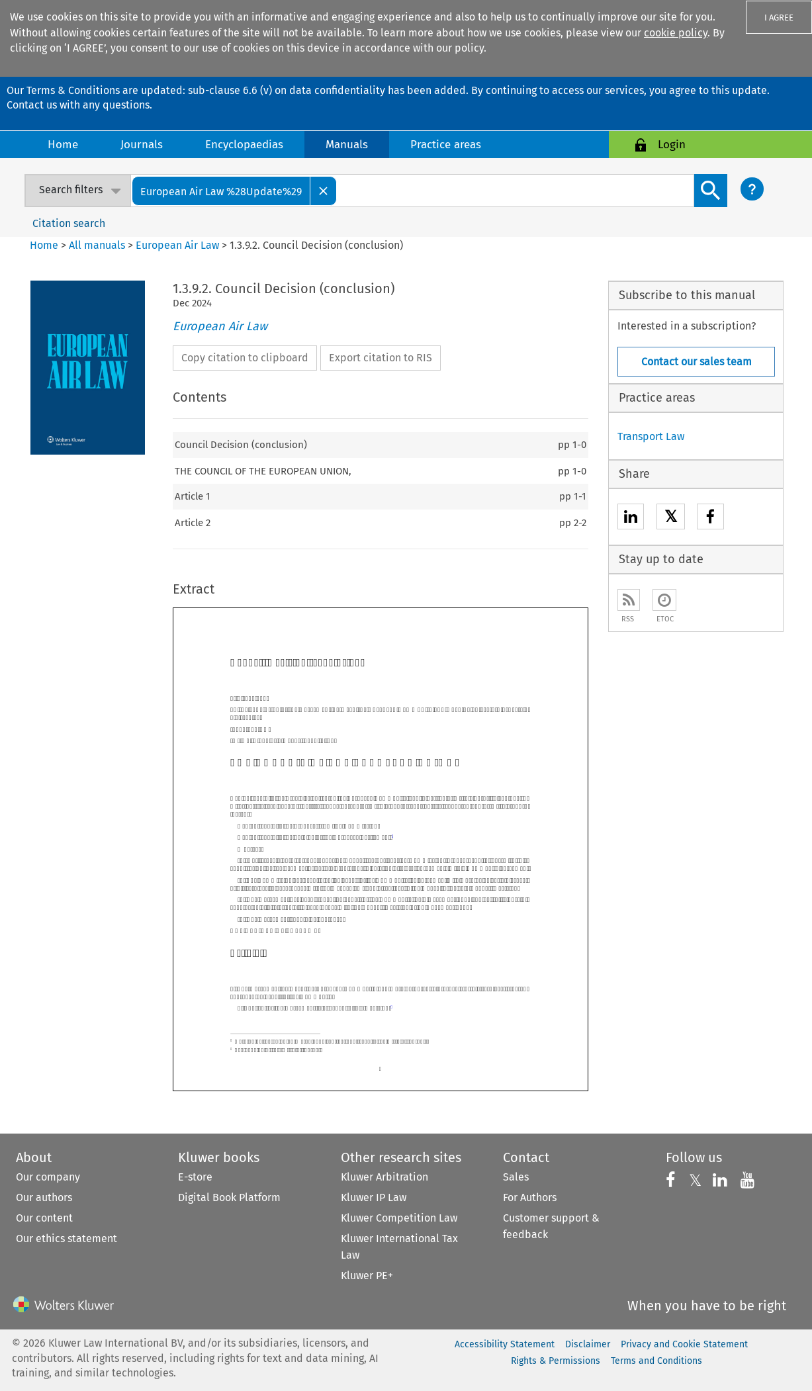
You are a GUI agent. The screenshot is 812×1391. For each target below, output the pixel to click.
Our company (48, 1177)
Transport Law (650, 436)
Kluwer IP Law (373, 1197)
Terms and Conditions (656, 1361)
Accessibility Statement (505, 1344)
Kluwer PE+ (367, 1275)
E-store (195, 1177)
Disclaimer (587, 1344)
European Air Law (177, 245)
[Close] (323, 191)
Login (672, 145)
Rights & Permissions (555, 1361)
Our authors (44, 1197)
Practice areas (445, 145)
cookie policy (675, 32)
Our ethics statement (66, 1238)
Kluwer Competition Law (399, 1218)
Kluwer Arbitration (384, 1177)
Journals (141, 145)
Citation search (68, 223)
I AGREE (778, 17)
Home (63, 145)
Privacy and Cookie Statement (684, 1344)
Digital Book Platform (229, 1197)
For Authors (530, 1197)
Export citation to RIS (380, 357)
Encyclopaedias (244, 145)
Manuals (347, 145)
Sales (516, 1177)
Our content (44, 1218)
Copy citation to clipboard (244, 357)
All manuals (97, 245)
